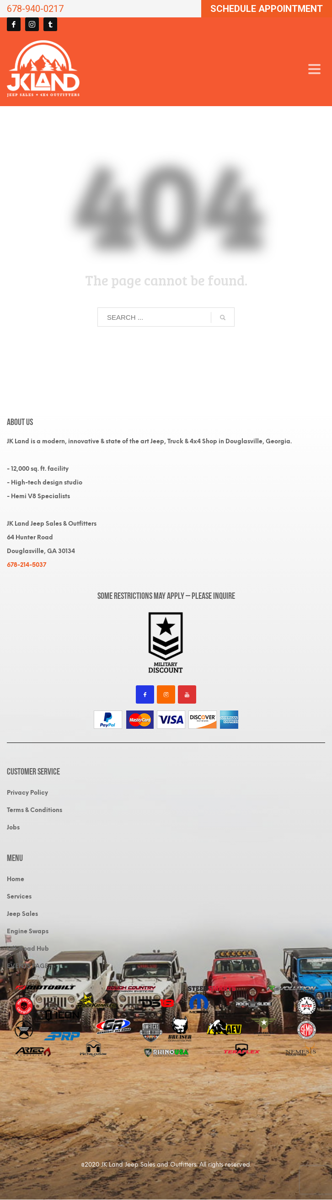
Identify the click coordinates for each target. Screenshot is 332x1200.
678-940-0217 (35, 8)
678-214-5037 (26, 564)
